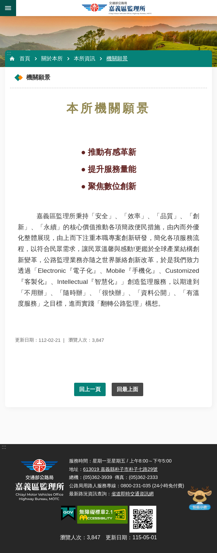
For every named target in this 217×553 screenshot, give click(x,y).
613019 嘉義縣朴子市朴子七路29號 (120, 469)
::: (9, 53)
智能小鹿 (199, 497)
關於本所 (52, 58)
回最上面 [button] (127, 389)
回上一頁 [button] (90, 389)
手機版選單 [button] (8, 8)
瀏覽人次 (71, 537)
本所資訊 (84, 58)
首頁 (24, 58)
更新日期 (116, 537)
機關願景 (117, 58)
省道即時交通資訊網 (132, 493)
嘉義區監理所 (116, 8)
